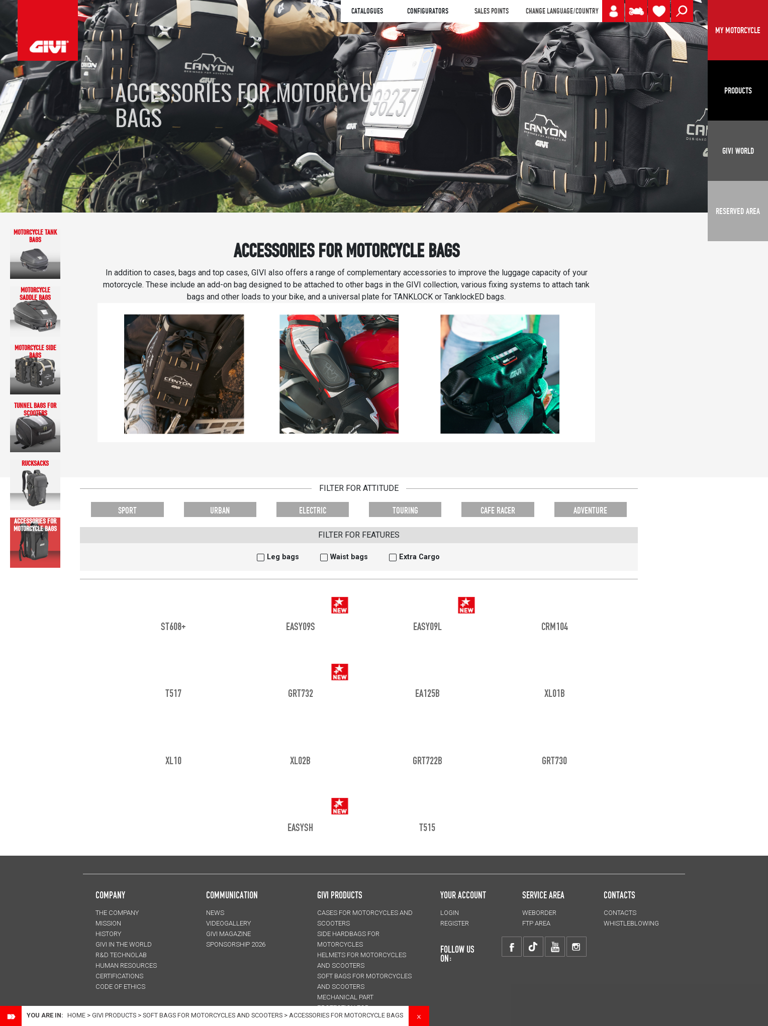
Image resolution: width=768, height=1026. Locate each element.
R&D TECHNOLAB (121, 955)
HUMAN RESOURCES (126, 965)
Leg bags (283, 557)
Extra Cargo (419, 557)
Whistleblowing (631, 923)
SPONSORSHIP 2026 (235, 944)
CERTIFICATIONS (119, 976)
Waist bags (349, 557)
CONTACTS (620, 912)
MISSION (108, 923)
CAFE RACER (498, 510)
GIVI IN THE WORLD (123, 944)
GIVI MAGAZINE (228, 934)
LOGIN (449, 912)
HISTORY (108, 934)
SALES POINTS (491, 11)
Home (76, 1015)
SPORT (127, 510)
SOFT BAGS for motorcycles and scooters (212, 1015)
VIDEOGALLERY (228, 923)
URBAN (220, 510)
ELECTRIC (312, 510)
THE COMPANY (117, 912)
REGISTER (454, 923)
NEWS (215, 912)
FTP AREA (536, 923)
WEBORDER (539, 912)
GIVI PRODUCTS (339, 894)
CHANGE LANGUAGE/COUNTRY (562, 11)
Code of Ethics (120, 986)
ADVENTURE (590, 510)
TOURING (405, 510)
